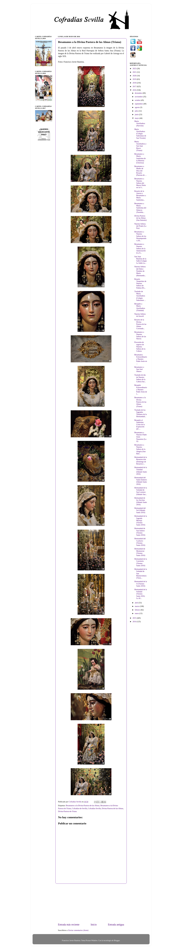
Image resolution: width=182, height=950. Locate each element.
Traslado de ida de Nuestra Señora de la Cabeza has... (140, 378)
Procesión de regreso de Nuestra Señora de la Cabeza (139, 346)
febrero (138, 610)
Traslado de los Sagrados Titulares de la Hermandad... (140, 413)
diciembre (139, 93)
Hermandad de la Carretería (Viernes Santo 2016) (140, 562)
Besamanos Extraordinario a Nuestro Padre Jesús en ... (140, 359)
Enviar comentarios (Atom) (78, 930)
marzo (137, 606)
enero (137, 613)
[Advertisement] (91, 903)
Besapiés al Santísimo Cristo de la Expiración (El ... (139, 424)
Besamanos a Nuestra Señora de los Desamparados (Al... (140, 236)
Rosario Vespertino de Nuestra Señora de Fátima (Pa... (140, 283)
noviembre (139, 97)
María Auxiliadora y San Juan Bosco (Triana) (140, 146)
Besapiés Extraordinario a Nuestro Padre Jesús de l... (140, 389)
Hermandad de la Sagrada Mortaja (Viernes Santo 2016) (140, 520)
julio (137, 111)
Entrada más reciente (68, 924)
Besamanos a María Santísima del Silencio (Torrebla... (140, 207)
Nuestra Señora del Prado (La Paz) (140, 226)
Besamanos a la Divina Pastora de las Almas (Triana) (140, 401)
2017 (135, 86)
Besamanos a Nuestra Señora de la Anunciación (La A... (140, 248)
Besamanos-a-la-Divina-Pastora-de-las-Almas (83, 805)
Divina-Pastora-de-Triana (67, 811)
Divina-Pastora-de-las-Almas (112, 808)
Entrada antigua (116, 924)
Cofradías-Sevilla (94, 808)
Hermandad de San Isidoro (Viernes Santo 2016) (139, 531)
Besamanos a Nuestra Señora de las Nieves (140, 335)
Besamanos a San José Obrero (139, 369)
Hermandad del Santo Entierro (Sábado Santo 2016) (140, 481)
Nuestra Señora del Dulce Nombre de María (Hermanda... (140, 271)
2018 (135, 83)
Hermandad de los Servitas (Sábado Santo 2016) (140, 501)
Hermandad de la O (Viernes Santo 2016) (140, 583)
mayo (137, 118)
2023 (135, 68)
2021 (135, 72)
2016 (135, 90)
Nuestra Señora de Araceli (139, 315)
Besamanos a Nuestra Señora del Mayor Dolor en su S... (140, 183)
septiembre (139, 104)
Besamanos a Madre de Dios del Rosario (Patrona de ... (140, 170)
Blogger (117, 940)
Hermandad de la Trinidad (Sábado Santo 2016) (140, 470)
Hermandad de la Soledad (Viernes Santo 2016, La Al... (140, 593)
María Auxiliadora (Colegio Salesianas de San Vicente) (140, 133)
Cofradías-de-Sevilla (79, 808)
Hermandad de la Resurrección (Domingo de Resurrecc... (140, 460)
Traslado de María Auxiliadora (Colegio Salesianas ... (140, 295)
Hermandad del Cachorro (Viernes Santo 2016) (139, 542)
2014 (135, 622)
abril (137, 603)
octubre (138, 100)
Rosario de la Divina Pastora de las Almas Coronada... (140, 324)
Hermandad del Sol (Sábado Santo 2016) (139, 510)
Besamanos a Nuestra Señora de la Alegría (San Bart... (139, 449)
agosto (137, 107)
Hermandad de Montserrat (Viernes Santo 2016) (139, 552)
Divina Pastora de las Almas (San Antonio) (140, 218)
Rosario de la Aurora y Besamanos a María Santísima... (140, 195)
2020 (135, 76)
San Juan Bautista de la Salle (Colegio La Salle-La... (140, 260)
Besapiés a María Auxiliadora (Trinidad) (139, 307)
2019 (135, 79)
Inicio (94, 924)
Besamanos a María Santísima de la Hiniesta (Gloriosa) (140, 158)
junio (137, 114)
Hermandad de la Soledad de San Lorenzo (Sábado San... (140, 491)
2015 (135, 618)
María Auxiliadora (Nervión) (139, 123)
